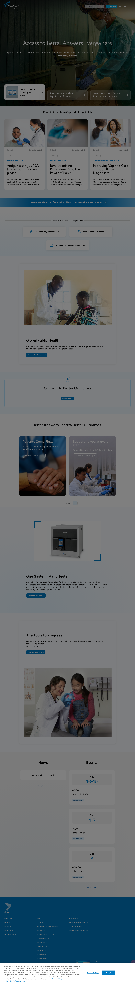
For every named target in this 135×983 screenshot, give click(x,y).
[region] (67, 973)
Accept (108, 973)
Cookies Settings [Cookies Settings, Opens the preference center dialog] (93, 973)
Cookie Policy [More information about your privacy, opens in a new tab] (57, 979)
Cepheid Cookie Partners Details (15, 981)
